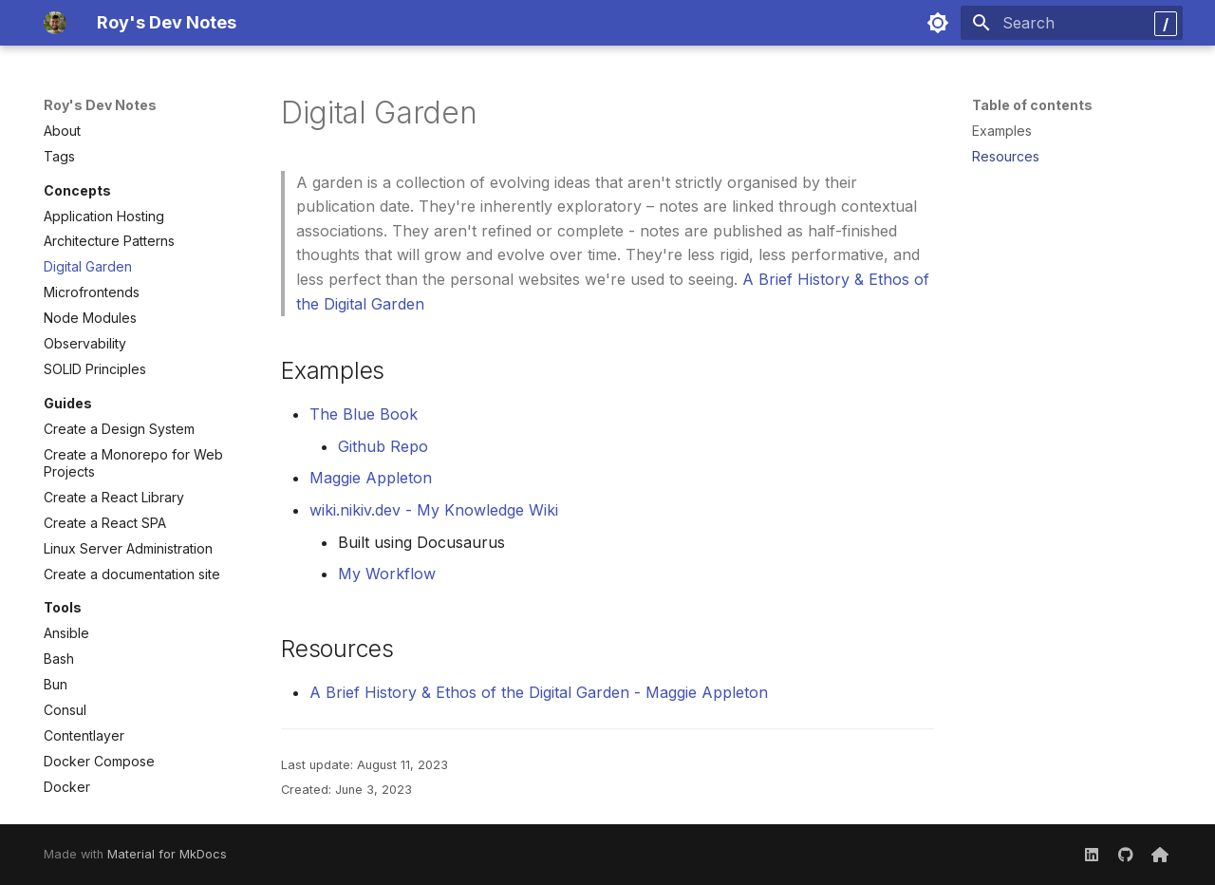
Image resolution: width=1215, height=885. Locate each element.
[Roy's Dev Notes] (55, 23)
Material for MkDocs (167, 854)
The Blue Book (363, 414)
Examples (1002, 130)
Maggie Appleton (370, 477)
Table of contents (1032, 105)
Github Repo (383, 446)
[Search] (1072, 23)
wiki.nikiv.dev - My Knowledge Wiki (433, 509)
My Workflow (387, 573)
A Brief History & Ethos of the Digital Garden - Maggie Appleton (538, 692)
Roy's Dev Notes (100, 105)
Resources (1005, 156)
